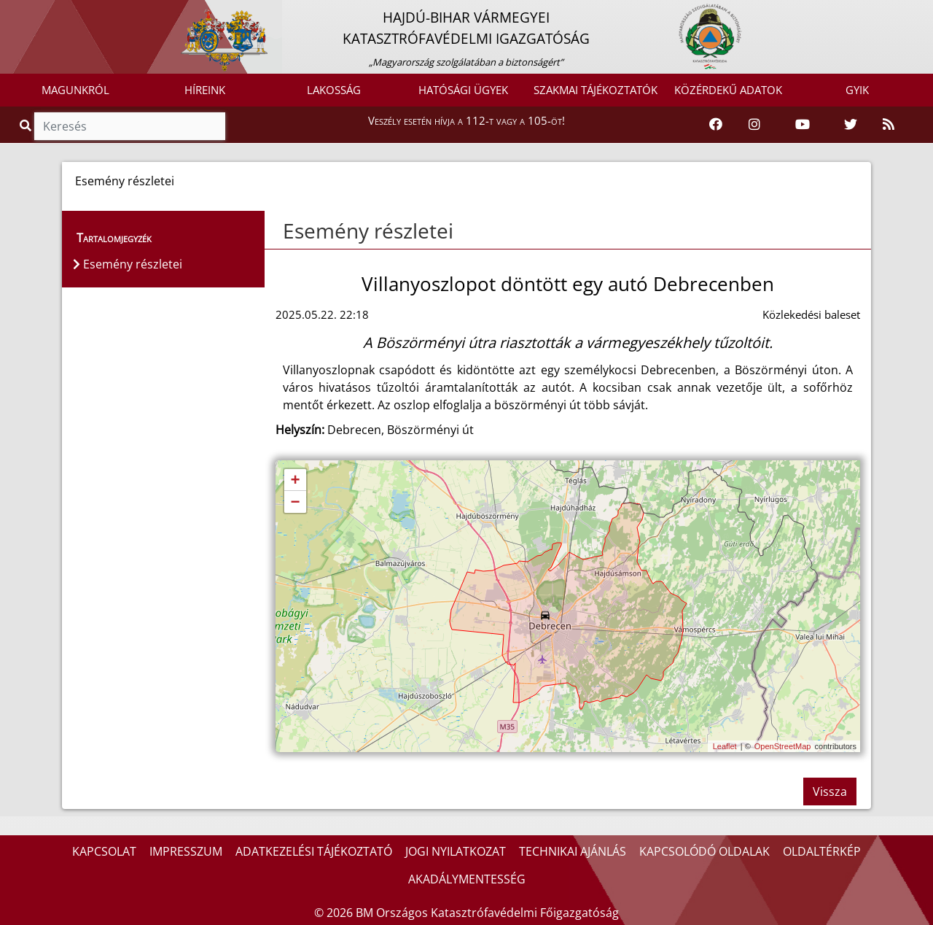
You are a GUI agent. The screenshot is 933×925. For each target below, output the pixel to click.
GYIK (857, 89)
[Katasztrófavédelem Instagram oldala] (754, 124)
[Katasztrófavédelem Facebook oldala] (716, 124)
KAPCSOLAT (104, 851)
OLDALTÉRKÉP (822, 851)
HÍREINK (204, 89)
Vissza (830, 791)
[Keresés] (129, 126)
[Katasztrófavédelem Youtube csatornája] (802, 124)
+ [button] (295, 481)
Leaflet (725, 746)
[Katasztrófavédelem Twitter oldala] (851, 124)
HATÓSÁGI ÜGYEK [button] (463, 89)
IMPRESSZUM (185, 851)
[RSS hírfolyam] (888, 124)
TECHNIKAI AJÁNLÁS (572, 851)
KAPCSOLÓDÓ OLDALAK (704, 851)
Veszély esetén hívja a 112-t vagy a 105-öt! (466, 120)
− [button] (295, 502)
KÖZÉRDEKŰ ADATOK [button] (728, 89)
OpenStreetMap (782, 746)
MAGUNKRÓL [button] (75, 89)
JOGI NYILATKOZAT (455, 851)
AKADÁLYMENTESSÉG (467, 879)
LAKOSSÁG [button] (334, 89)
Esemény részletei (368, 230)
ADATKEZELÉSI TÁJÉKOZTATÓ (313, 851)
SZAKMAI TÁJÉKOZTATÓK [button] (595, 89)
